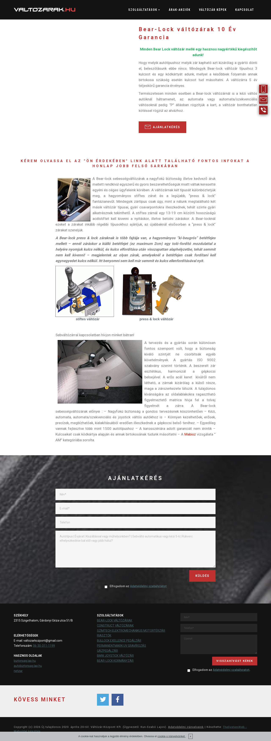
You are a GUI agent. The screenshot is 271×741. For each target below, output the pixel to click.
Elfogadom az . (218, 670)
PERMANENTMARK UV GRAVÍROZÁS (121, 645)
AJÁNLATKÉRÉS (162, 127)
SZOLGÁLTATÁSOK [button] (142, 9)
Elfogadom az (135, 586)
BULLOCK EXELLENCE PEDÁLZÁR (119, 640)
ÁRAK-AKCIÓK (180, 9)
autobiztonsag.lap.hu (28, 665)
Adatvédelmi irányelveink (186, 727)
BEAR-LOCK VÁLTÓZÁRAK (114, 620)
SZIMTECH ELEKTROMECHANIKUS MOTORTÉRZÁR (131, 630)
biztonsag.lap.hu (25, 660)
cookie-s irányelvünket (171, 736)
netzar (18, 671)
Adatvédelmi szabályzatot (148, 586)
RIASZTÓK (104, 635)
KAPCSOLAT (244, 9)
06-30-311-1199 (44, 645)
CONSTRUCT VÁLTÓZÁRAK (115, 625)
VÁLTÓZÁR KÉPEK (213, 9)
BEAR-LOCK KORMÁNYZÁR (115, 660)
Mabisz (190, 434)
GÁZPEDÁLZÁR (107, 650)
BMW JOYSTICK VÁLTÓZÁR (115, 655)
